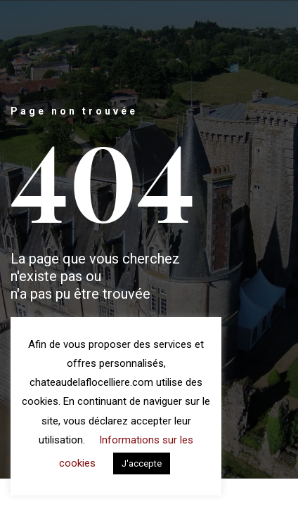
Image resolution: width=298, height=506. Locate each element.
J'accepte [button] (142, 463)
